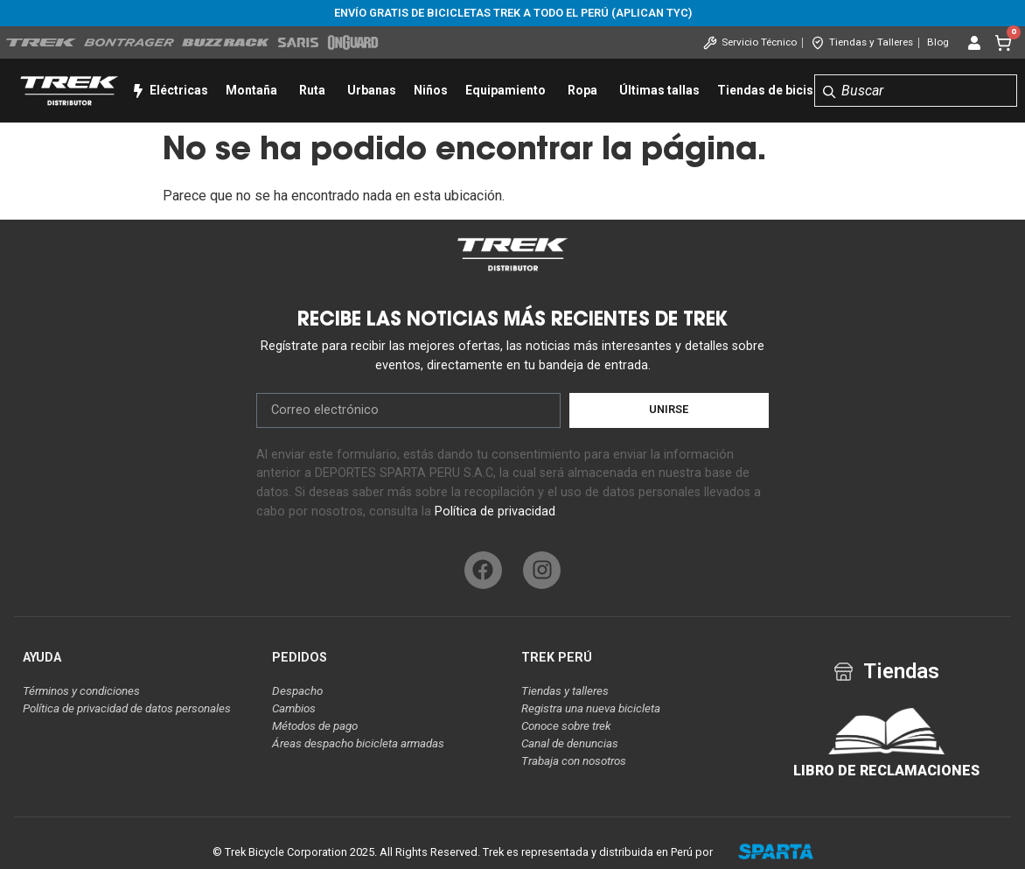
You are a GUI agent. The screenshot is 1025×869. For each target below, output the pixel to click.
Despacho (297, 690)
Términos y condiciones (81, 690)
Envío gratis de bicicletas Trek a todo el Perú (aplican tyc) (513, 12)
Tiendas (901, 671)
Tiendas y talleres (565, 690)
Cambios (294, 708)
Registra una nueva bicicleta (590, 708)
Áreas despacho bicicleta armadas (358, 743)
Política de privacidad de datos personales (127, 708)
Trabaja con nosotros (573, 760)
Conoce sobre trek (566, 725)
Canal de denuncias (569, 743)
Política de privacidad (495, 511)
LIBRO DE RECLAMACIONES (886, 770)
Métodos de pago (315, 725)
